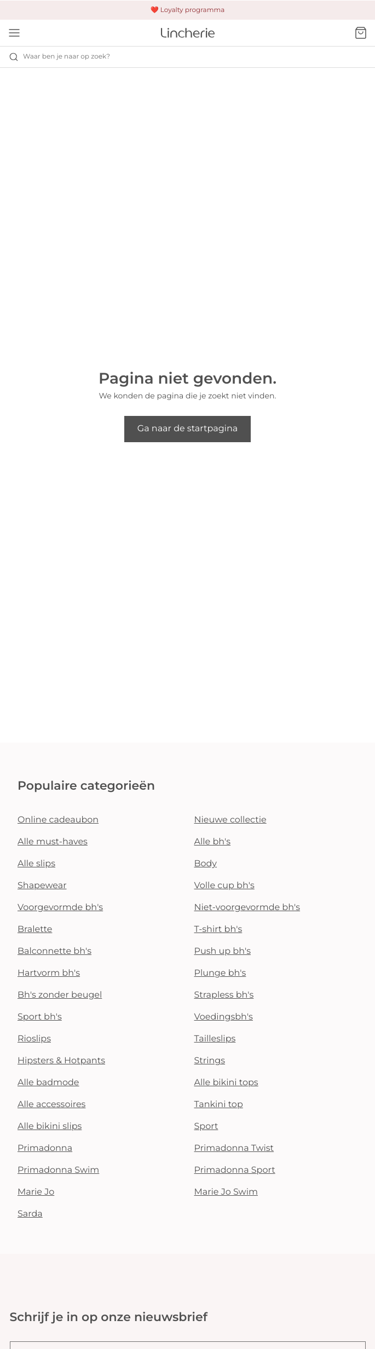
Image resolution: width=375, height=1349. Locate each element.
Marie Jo (36, 1192)
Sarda (30, 1214)
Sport (206, 1126)
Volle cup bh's (224, 886)
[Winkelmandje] (361, 33)
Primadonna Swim (58, 1170)
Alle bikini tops (226, 1083)
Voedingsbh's (223, 1017)
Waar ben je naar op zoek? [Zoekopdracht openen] (59, 57)
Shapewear (42, 886)
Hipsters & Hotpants (61, 1061)
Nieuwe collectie (230, 820)
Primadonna (45, 1148)
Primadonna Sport (234, 1170)
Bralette (35, 929)
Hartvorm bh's (49, 973)
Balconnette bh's (54, 951)
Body (205, 864)
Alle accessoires (51, 1104)
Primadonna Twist (234, 1148)
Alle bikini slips (50, 1126)
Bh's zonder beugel (60, 995)
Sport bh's (40, 1017)
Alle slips (36, 864)
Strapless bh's (224, 995)
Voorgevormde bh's (60, 907)
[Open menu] (14, 33)
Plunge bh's (220, 973)
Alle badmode (48, 1083)
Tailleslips (215, 1039)
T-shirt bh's (218, 929)
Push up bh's (222, 951)
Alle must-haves (53, 842)
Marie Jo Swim (226, 1192)
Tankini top (218, 1104)
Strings (210, 1061)
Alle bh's (212, 842)
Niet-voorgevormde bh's (247, 907)
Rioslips (34, 1039)
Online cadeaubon (58, 820)
